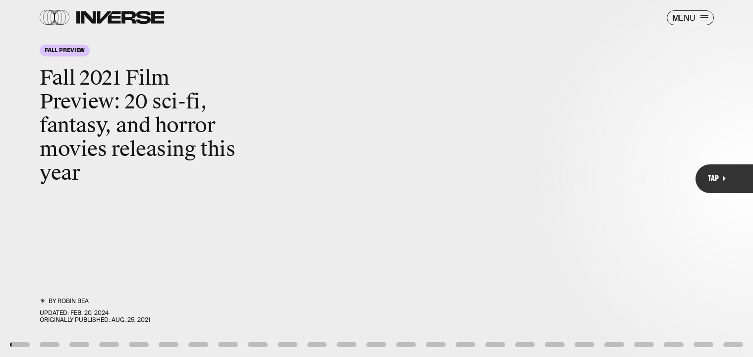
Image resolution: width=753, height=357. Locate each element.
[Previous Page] (124, 178)
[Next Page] (500, 178)
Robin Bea (73, 301)
